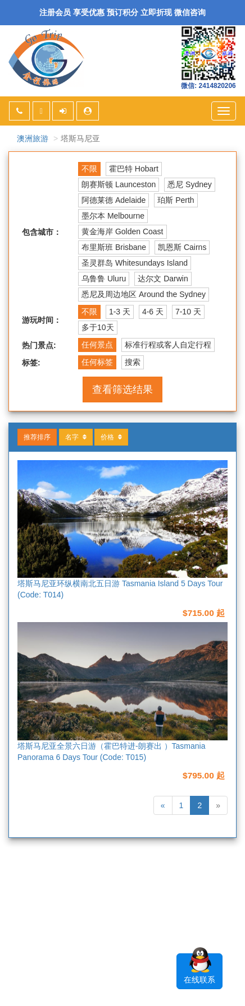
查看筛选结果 (122, 389)
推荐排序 (37, 437)
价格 (111, 437)
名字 (76, 437)
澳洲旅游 (32, 138)
